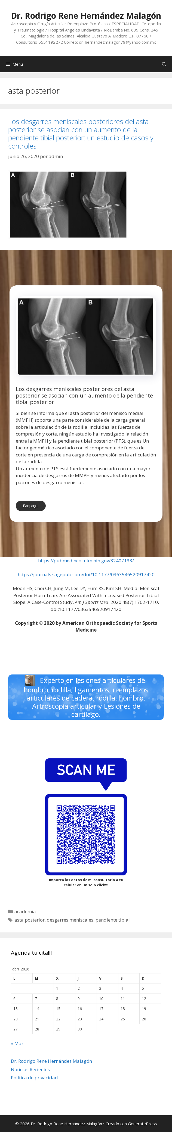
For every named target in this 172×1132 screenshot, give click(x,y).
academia (25, 911)
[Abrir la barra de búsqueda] (164, 64)
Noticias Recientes (30, 1069)
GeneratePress (142, 1123)
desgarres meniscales (70, 920)
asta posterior (29, 920)
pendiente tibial (113, 920)
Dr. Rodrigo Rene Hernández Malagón (86, 15)
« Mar (17, 1043)
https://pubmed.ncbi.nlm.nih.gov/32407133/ (86, 560)
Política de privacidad (34, 1077)
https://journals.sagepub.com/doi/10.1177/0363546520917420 (86, 574)
